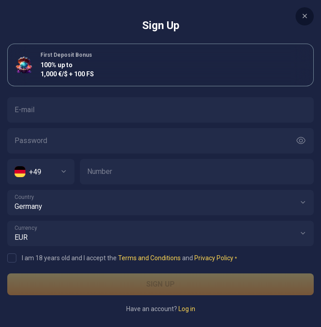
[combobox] (40, 171)
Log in (186, 308)
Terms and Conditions (149, 258)
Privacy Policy (213, 258)
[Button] (301, 140)
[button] (302, 202)
